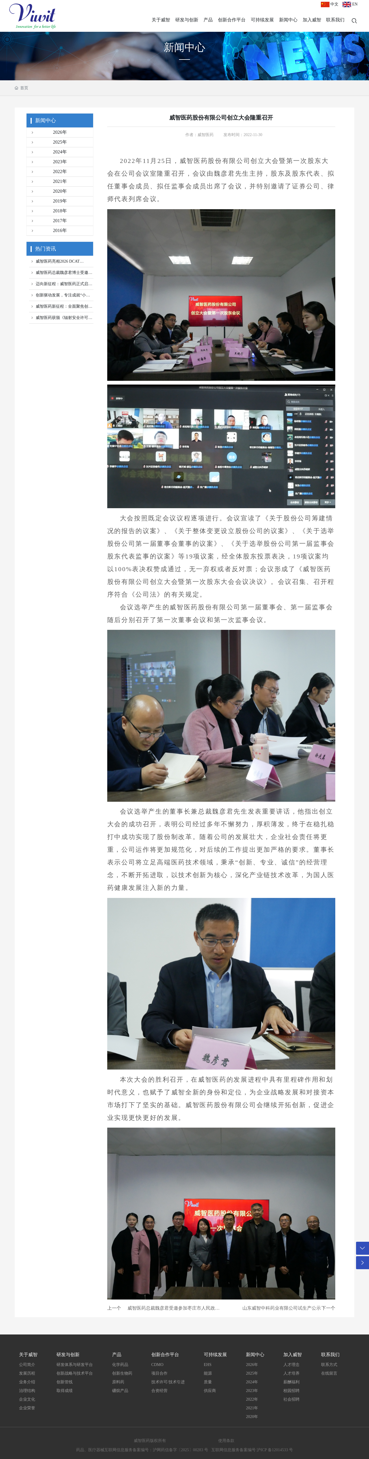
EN (349, 4)
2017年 (48, 221)
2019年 (48, 201)
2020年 (48, 191)
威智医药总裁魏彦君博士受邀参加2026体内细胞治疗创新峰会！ (60, 274)
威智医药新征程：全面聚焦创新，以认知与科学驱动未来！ (58, 308)
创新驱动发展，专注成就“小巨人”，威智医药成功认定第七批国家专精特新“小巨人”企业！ (60, 296)
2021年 (48, 182)
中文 (330, 4)
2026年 (48, 132)
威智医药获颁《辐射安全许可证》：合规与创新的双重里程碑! (58, 319)
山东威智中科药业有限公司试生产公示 (281, 1308)
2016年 (48, 231)
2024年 (48, 152)
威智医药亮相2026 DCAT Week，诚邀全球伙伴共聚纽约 (56, 263)
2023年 (48, 162)
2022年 (48, 172)
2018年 (48, 211)
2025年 (48, 142)
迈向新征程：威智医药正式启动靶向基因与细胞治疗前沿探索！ (60, 285)
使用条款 (226, 1440)
